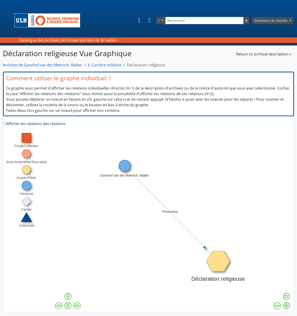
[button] (139, 20)
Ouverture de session (271, 20)
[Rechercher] (204, 20)
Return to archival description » (263, 54)
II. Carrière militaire (104, 65)
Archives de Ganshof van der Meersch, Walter (42, 65)
